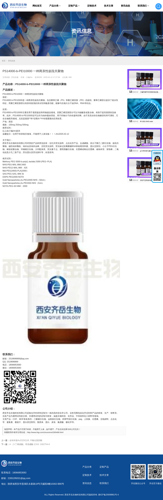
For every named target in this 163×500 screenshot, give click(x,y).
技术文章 (108, 5)
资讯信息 (125, 5)
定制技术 (91, 5)
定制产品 (74, 5)
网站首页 (37, 5)
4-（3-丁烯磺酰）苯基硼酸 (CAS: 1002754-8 (29, 444)
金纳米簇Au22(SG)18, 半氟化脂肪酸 (25, 440)
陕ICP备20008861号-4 (108, 495)
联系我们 (143, 5)
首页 (3, 61)
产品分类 (55, 5)
